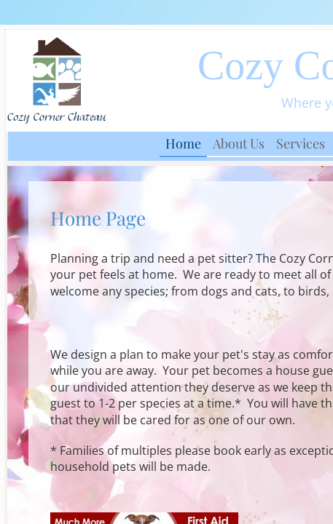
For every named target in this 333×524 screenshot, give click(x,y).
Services (300, 143)
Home (183, 143)
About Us (239, 143)
